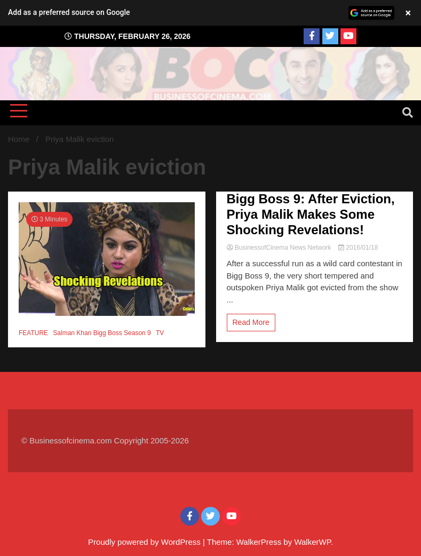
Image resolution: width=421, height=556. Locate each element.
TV (160, 333)
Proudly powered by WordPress (145, 541)
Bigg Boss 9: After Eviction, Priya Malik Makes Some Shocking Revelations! (311, 214)
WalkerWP (312, 541)
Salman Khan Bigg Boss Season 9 (101, 333)
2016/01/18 (358, 247)
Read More (251, 322)
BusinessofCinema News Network (280, 247)
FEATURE (33, 333)
